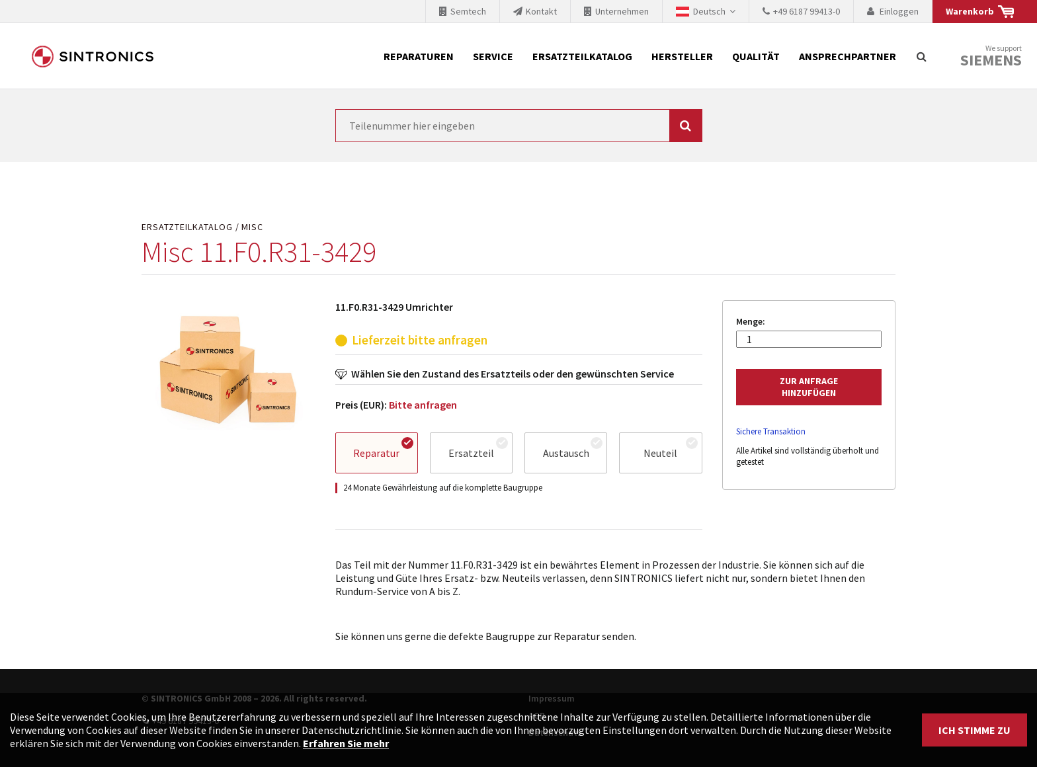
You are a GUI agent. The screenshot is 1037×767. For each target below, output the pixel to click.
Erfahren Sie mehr (346, 743)
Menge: (750, 321)
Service (493, 56)
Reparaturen (419, 56)
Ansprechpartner (847, 56)
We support (991, 56)
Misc (252, 227)
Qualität (756, 56)
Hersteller (682, 56)
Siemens (991, 60)
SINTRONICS (92, 56)
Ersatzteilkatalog (582, 56)
